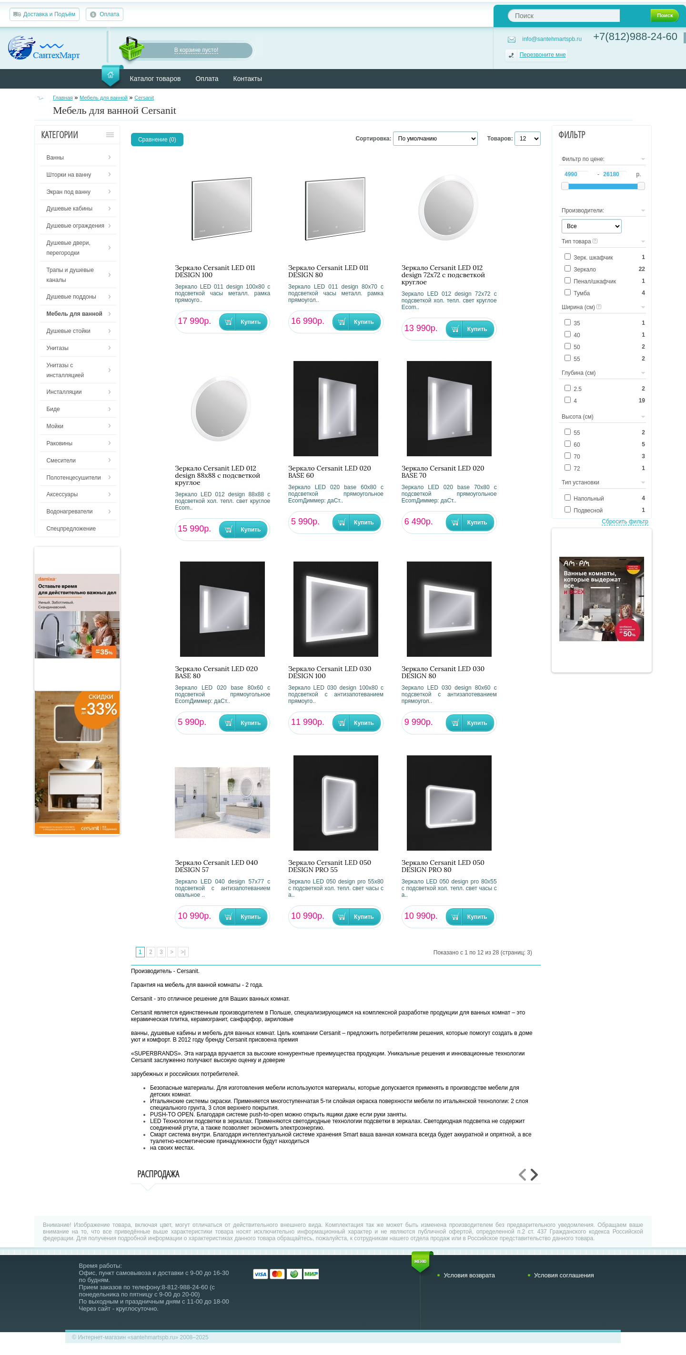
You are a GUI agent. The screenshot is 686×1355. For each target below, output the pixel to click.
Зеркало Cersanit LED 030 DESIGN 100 (329, 672)
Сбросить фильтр (625, 521)
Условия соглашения (564, 1275)
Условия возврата (469, 1275)
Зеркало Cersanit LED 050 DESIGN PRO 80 (443, 866)
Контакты (247, 78)
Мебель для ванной (104, 97)
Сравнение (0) (157, 139)
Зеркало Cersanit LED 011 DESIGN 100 (215, 271)
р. (638, 174)
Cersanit (144, 97)
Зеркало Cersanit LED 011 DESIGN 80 (328, 271)
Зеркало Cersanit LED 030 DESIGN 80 (443, 672)
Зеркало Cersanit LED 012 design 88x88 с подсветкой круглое (217, 475)
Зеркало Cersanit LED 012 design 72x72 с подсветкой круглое (443, 275)
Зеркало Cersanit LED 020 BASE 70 (443, 472)
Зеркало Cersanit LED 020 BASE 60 (329, 472)
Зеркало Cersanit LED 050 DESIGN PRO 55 (329, 866)
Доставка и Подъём (49, 14)
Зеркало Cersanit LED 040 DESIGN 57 (216, 866)
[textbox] (564, 15)
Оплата (109, 14)
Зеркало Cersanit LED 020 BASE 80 (216, 672)
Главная (63, 97)
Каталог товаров (155, 78)
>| (183, 952)
